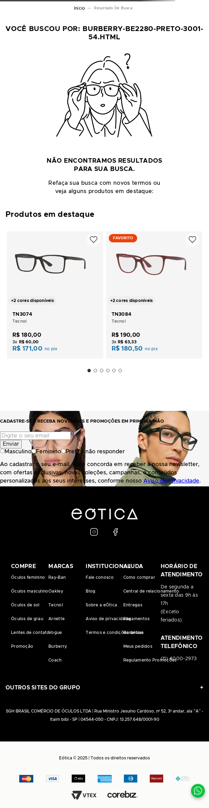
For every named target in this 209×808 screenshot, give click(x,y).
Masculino (15, 451)
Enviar (11, 444)
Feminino (46, 451)
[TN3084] (154, 294)
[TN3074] (55, 294)
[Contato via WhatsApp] (198, 791)
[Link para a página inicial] (79, 8)
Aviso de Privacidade (171, 481)
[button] (89, 370)
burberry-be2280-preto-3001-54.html (114, 8)
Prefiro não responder (93, 451)
